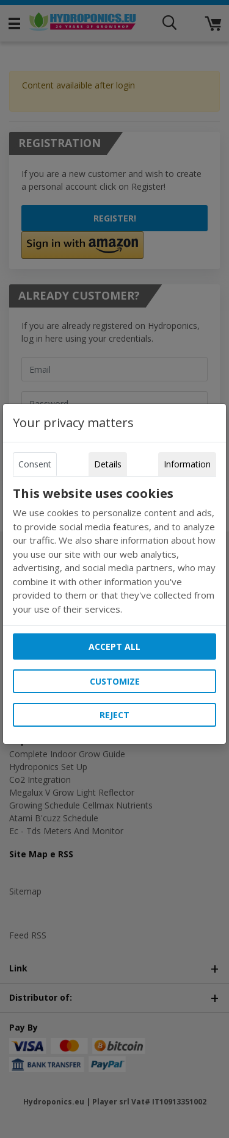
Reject (114, 715)
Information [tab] (187, 464)
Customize (115, 681)
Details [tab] (108, 464)
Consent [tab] (34, 464)
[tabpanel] (115, 551)
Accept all (114, 646)
